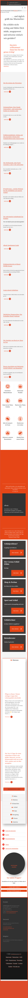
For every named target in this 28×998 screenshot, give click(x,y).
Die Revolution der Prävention (12, 83)
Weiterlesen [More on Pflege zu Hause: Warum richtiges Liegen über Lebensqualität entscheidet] (7, 716)
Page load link (3, 981)
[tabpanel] (14, 728)
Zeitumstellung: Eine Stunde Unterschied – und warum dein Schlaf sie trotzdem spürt (12, 109)
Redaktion (15, 10)
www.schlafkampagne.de (11, 912)
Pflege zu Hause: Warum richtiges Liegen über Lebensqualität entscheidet (13, 696)
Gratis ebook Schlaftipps (10, 290)
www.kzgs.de (5, 929)
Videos (7, 844)
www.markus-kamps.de (7, 926)
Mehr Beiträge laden (14, 789)
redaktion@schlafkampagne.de (15, 4)
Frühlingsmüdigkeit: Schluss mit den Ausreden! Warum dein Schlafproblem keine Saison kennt (13, 136)
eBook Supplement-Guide (11, 245)
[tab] (14, 660)
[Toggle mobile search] (22, 7)
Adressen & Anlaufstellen (11, 848)
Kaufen (7, 834)
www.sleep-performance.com (8, 928)
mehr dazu (6, 91)
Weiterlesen (6, 66)
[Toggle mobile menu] (25, 7)
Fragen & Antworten (10, 830)
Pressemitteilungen (10, 838)
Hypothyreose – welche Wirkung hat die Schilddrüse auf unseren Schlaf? (13, 190)
